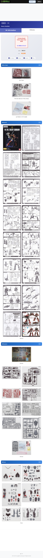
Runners (25, 58)
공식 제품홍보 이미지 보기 (21, 45)
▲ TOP (21, 553)
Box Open (11, 58)
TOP (39, 65)
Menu (39, 1)
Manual (18, 58)
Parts (33, 58)
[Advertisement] (21, 12)
